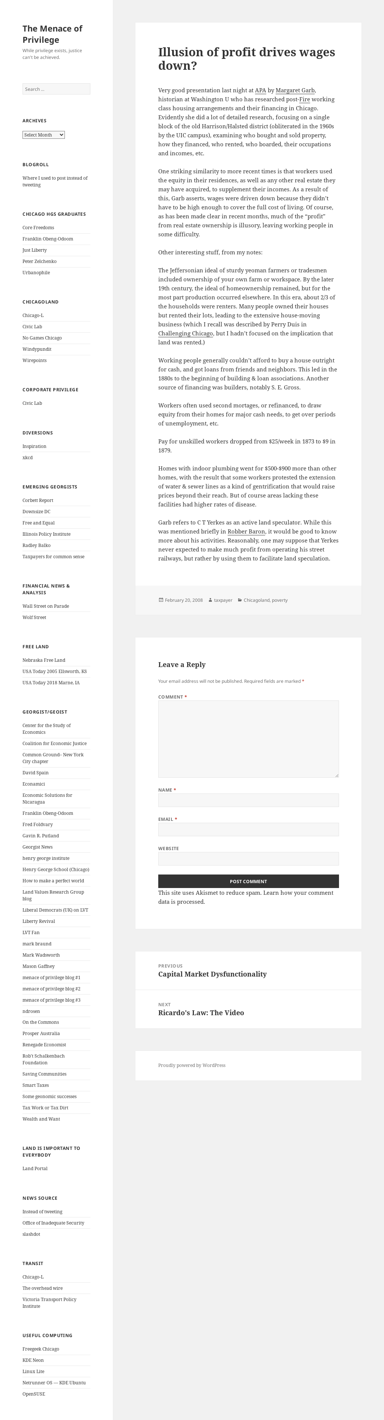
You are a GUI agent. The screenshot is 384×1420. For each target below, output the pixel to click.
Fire (304, 99)
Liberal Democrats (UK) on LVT (55, 910)
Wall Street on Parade (45, 606)
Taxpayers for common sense (53, 556)
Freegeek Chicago (40, 1349)
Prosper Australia (41, 1033)
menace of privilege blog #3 (51, 1000)
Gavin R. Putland (40, 835)
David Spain (35, 772)
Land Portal (35, 1168)
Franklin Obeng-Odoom (47, 239)
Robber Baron (246, 531)
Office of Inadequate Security (53, 1223)
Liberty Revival (38, 921)
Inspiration (34, 446)
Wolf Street (34, 617)
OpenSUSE (33, 1394)
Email (167, 819)
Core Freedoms (38, 227)
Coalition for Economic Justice (54, 743)
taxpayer (223, 600)
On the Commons (40, 1022)
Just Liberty (34, 250)
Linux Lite (33, 1371)
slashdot (31, 1234)
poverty (280, 600)
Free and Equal (38, 523)
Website (168, 848)
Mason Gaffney (38, 966)
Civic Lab (32, 326)
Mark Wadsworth (41, 955)
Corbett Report (37, 500)
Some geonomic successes (49, 1096)
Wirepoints (34, 360)
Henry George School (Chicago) (55, 869)
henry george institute (45, 858)
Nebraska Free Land (43, 660)
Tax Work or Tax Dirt (45, 1107)
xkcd (27, 457)
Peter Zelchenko (39, 261)
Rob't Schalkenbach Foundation (43, 1059)
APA (260, 90)
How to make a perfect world (53, 881)
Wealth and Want (41, 1119)
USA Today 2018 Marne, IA (51, 682)
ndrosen (31, 1011)
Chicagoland (257, 600)
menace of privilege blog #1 (51, 977)
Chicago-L (33, 315)
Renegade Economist (44, 1044)
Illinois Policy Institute (46, 534)
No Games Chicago (42, 338)
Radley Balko (36, 545)
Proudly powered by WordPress (191, 1065)
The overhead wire (42, 1288)
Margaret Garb (295, 90)
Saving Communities (44, 1074)
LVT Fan (31, 932)
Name (167, 790)
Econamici (33, 784)
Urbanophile (36, 272)
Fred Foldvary (37, 824)
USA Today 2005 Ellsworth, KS (54, 671)
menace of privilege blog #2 (51, 989)
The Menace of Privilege (52, 34)
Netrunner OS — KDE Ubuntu (54, 1382)
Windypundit (36, 349)
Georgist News (37, 847)
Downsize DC (36, 511)
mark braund (36, 944)
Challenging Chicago (185, 333)
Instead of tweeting (42, 1211)
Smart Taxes (35, 1085)
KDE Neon (33, 1360)
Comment (173, 697)
